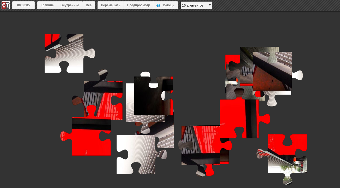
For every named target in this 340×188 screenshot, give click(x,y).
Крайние (47, 5)
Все (89, 5)
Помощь (167, 5)
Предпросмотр (138, 5)
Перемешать (110, 5)
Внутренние (69, 5)
